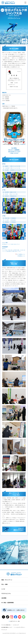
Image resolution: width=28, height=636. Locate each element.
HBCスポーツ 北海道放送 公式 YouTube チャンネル (13, 150)
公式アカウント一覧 (14, 621)
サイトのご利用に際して (6, 625)
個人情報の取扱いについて (6, 627)
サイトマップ (4, 629)
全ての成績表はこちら (20, 254)
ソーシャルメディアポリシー (19, 627)
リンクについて (16, 625)
